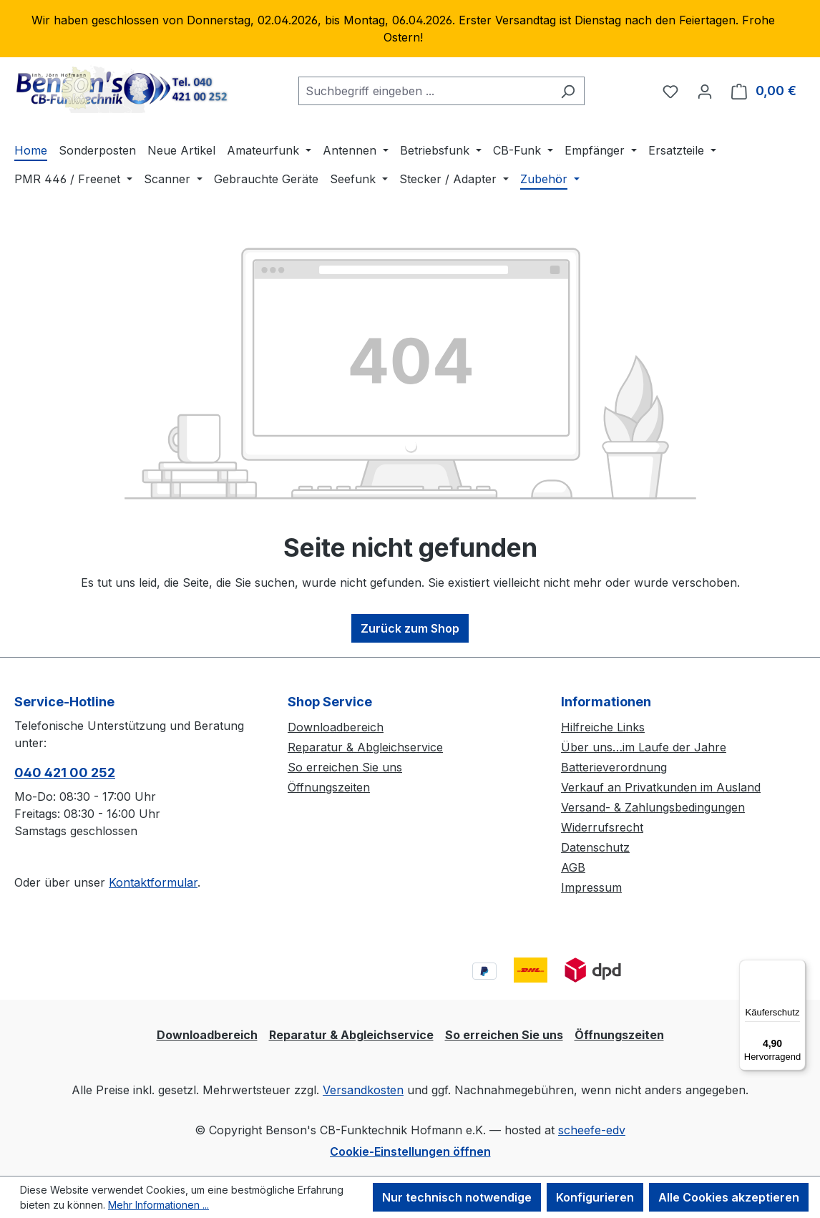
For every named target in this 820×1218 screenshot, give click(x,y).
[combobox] (425, 91)
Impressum (591, 887)
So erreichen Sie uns (345, 767)
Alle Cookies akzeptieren (728, 1197)
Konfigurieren (595, 1197)
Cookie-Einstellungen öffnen (410, 1151)
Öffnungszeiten (329, 787)
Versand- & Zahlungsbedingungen (653, 807)
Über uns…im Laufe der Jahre (643, 747)
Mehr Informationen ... (158, 1205)
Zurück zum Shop (410, 628)
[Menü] (797, 968)
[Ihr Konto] (705, 91)
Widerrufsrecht (602, 827)
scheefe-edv (591, 1130)
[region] (410, 28)
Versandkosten (363, 1090)
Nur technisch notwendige (457, 1197)
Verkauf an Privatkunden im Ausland (661, 787)
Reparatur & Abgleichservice (365, 747)
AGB (573, 867)
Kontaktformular (153, 882)
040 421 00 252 (64, 772)
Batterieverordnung (614, 767)
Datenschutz (595, 847)
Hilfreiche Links (603, 727)
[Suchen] (568, 91)
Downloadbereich (336, 727)
